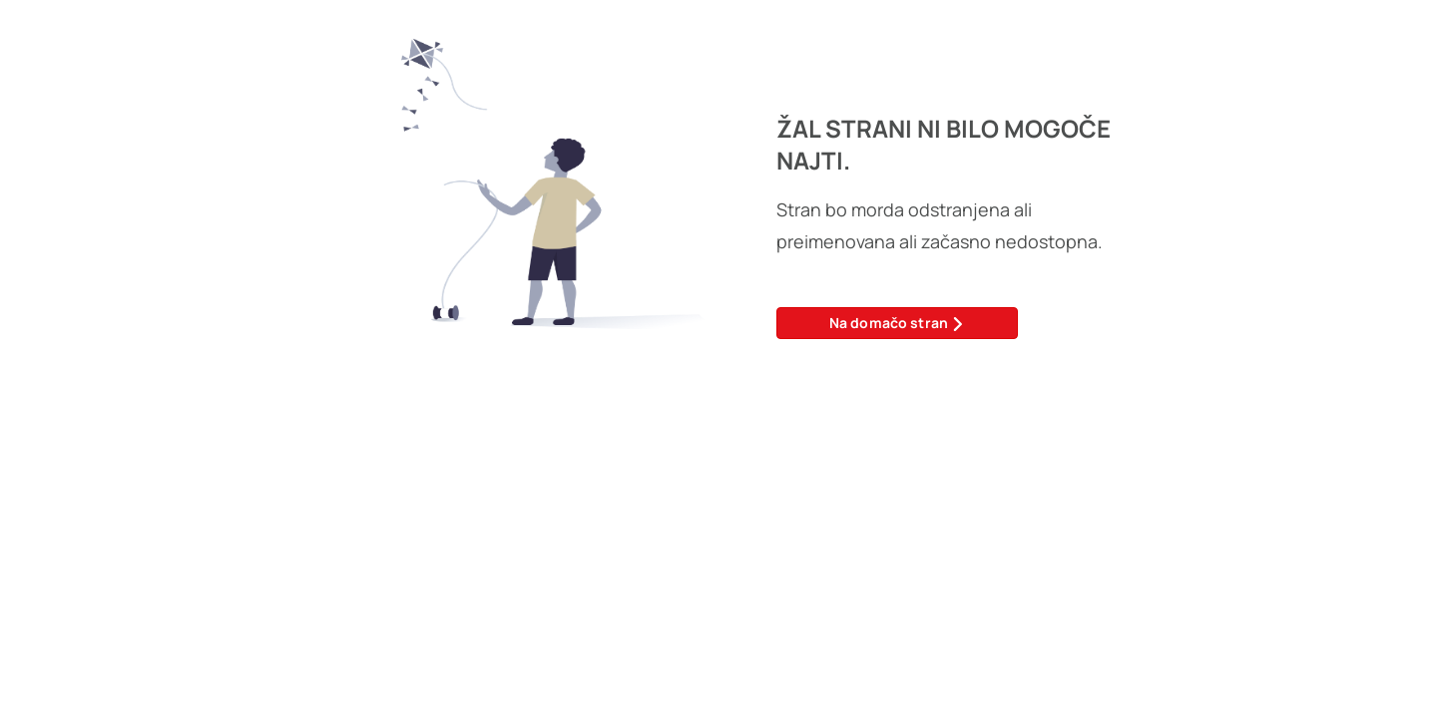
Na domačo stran (897, 322)
